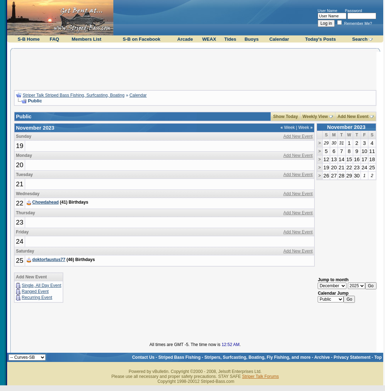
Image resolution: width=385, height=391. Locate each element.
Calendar (279, 39)
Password (353, 10)
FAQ (54, 39)
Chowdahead (45, 202)
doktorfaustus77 (48, 259)
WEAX (209, 39)
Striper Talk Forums (260, 376)
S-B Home (29, 39)
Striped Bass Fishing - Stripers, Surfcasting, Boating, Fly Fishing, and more (234, 357)
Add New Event (353, 116)
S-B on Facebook (141, 39)
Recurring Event (37, 297)
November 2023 (346, 127)
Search (359, 39)
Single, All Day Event (41, 285)
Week (288, 127)
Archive (322, 357)
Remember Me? (354, 23)
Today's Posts (320, 39)
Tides (230, 39)
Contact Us (143, 357)
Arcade (185, 39)
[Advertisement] (195, 68)
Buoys (251, 39)
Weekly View (315, 116)
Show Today (285, 116)
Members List (86, 39)
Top (378, 357)
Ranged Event (35, 291)
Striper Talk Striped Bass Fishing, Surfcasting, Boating (73, 95)
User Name (328, 10)
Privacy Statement (352, 357)
